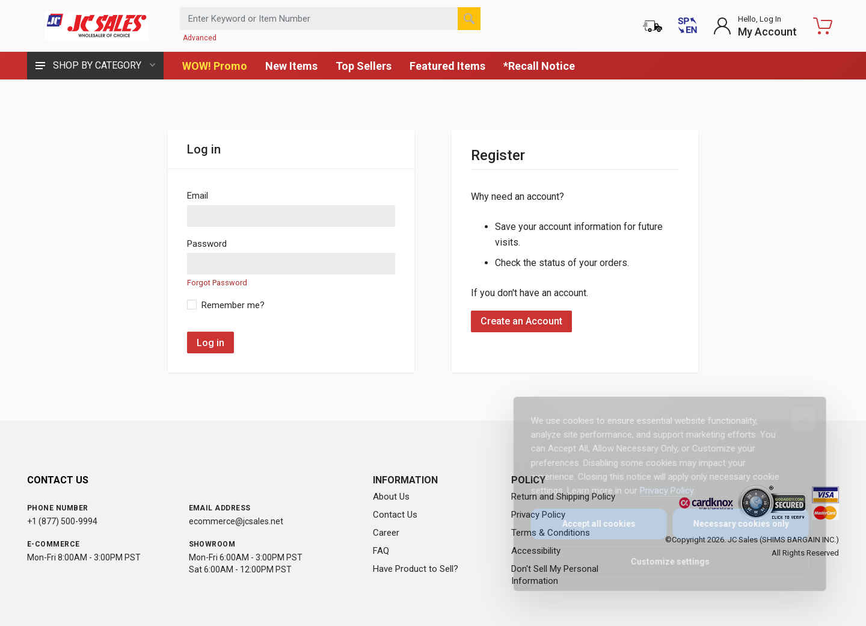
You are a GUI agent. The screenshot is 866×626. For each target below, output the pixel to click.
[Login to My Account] (755, 26)
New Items (291, 66)
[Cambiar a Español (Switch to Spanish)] (687, 26)
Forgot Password (217, 282)
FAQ (381, 550)
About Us (391, 496)
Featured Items (447, 66)
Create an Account (521, 321)
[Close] (796, 419)
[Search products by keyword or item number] (330, 18)
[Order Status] (652, 26)
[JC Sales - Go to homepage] (96, 26)
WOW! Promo (214, 66)
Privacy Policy (658, 490)
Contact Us (395, 514)
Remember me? (233, 305)
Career (386, 532)
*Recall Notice (539, 66)
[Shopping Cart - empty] (822, 26)
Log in (210, 343)
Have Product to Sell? (415, 568)
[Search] (469, 18)
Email (197, 195)
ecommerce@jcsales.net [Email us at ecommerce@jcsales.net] (236, 521)
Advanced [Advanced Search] (199, 38)
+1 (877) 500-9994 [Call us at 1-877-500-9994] (62, 521)
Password (207, 243)
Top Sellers (364, 66)
